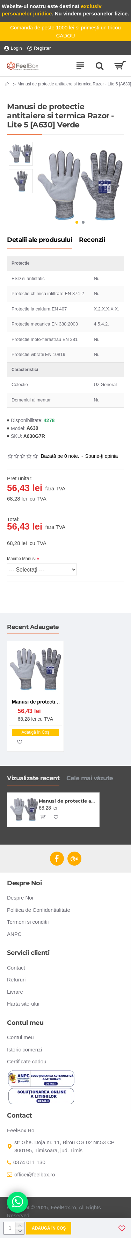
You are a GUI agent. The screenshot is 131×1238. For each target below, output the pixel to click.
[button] (117, 186)
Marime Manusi (21, 558)
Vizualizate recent (33, 778)
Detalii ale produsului (39, 240)
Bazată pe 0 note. (60, 456)
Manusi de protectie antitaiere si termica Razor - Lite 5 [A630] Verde (68, 801)
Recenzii (92, 240)
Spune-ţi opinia (101, 456)
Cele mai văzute (89, 778)
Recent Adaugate (33, 626)
